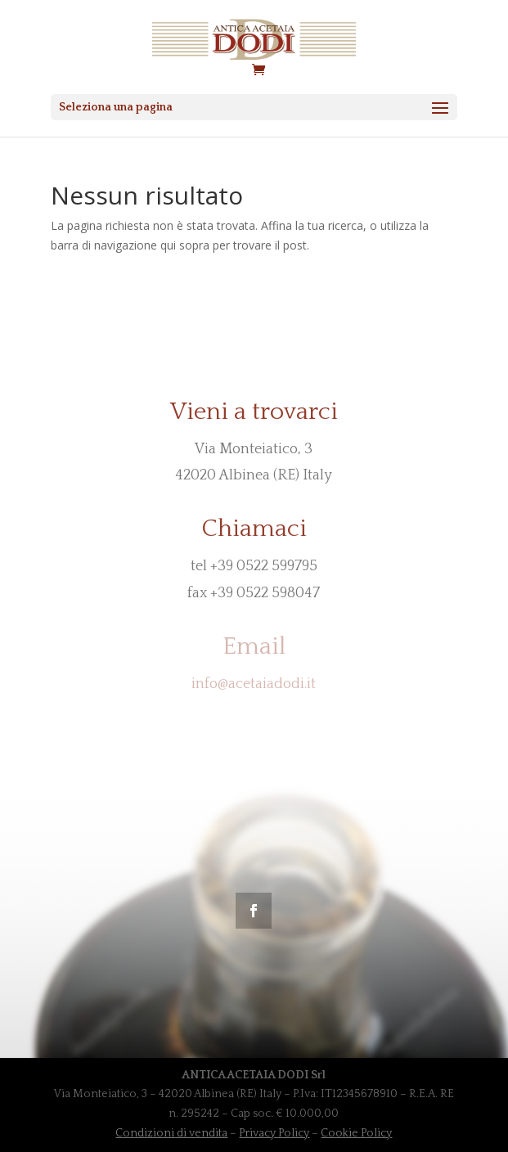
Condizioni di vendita (171, 1133)
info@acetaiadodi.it (253, 684)
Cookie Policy (356, 1133)
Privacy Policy (274, 1133)
